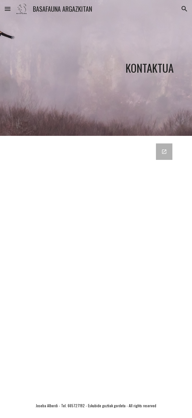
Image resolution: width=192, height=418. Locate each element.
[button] (7, 8)
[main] (96, 68)
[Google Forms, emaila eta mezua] (96, 264)
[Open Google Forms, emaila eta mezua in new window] (164, 151)
